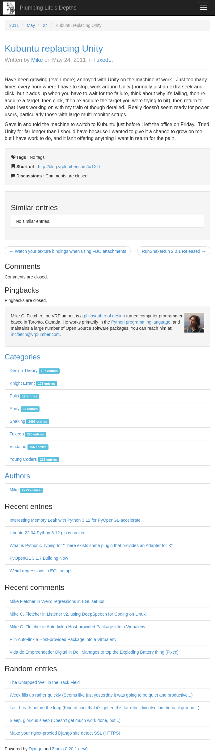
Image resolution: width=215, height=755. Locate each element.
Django (35, 748)
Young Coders (34, 459)
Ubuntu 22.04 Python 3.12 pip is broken (48, 532)
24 (45, 25)
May (31, 25)
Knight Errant (33, 383)
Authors (17, 476)
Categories (22, 357)
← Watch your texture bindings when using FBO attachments (67, 251)
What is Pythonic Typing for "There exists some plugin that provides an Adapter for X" (91, 545)
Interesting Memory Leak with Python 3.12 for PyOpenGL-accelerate (75, 520)
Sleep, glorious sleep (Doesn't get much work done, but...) (65, 720)
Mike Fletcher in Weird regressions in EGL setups (57, 601)
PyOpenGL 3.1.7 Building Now (39, 558)
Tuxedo (102, 60)
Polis (24, 395)
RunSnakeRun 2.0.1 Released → (174, 251)
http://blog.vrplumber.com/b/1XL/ (69, 166)
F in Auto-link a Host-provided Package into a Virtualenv (63, 639)
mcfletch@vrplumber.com (35, 334)
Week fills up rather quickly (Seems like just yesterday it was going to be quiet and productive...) (101, 695)
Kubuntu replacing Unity (54, 48)
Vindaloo (29, 446)
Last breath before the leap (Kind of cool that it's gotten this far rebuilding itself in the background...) (104, 707)
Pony (25, 408)
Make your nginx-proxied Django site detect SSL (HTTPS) (65, 733)
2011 (14, 25)
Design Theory (35, 370)
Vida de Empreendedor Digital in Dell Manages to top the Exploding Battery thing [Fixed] (94, 652)
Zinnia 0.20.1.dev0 (69, 748)
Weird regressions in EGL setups (41, 570)
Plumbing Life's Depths (48, 8)
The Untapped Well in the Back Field (45, 682)
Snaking (29, 421)
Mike (37, 60)
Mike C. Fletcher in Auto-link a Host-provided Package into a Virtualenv (77, 626)
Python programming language (140, 322)
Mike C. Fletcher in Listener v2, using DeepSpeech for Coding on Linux (77, 614)
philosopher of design (104, 315)
